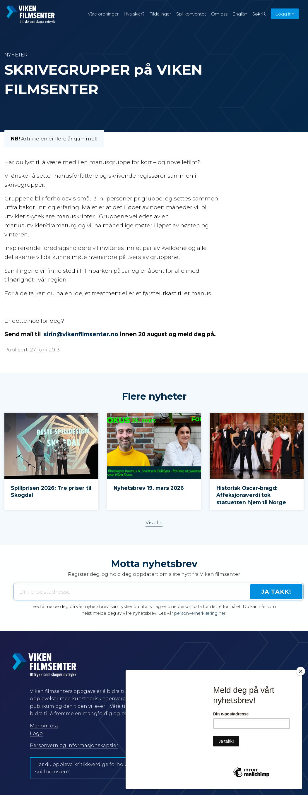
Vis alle (154, 523)
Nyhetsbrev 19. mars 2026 (149, 488)
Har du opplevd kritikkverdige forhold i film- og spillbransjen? (92, 768)
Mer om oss (44, 726)
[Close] (300, 671)
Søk (259, 14)
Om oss (219, 14)
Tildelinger (160, 14)
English (239, 14)
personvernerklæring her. (200, 613)
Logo (36, 733)
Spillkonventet (191, 14)
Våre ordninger (103, 14)
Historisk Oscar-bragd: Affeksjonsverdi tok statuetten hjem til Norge (251, 495)
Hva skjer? (134, 14)
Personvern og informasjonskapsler (74, 745)
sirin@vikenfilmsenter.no (81, 334)
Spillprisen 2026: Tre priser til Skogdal (51, 491)
